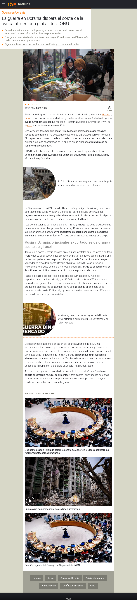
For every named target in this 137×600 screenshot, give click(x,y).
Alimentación (49, 585)
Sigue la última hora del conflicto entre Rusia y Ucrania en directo (42, 44)
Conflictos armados (73, 585)
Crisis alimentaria (95, 578)
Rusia (28, 118)
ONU (29, 125)
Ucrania (106, 114)
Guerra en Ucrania (70, 578)
